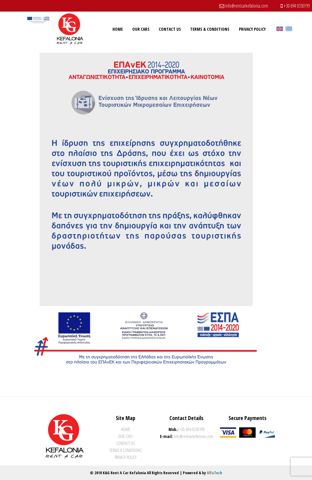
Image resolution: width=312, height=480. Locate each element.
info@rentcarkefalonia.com (243, 5)
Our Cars (125, 436)
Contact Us (125, 443)
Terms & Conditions (125, 450)
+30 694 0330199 (295, 5)
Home (125, 429)
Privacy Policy (125, 457)
